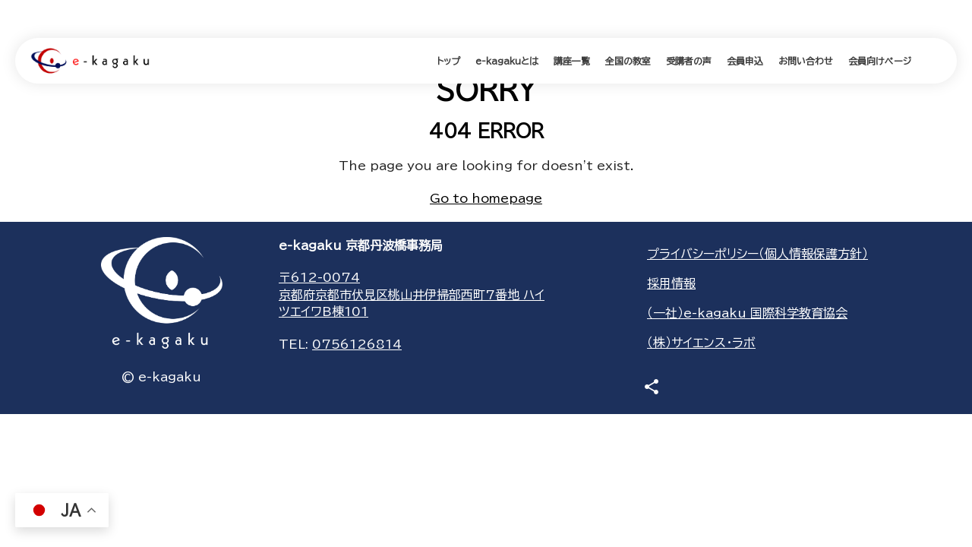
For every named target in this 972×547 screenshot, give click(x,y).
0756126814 (357, 344)
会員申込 (745, 60)
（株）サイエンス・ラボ (701, 343)
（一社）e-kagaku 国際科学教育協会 (747, 313)
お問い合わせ (805, 60)
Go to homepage (486, 198)
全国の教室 (628, 60)
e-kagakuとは (506, 60)
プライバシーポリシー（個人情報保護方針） (757, 254)
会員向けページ (879, 60)
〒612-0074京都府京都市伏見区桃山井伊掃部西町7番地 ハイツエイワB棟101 (411, 294)
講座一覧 (572, 60)
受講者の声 (689, 60)
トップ (448, 60)
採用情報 (671, 283)
